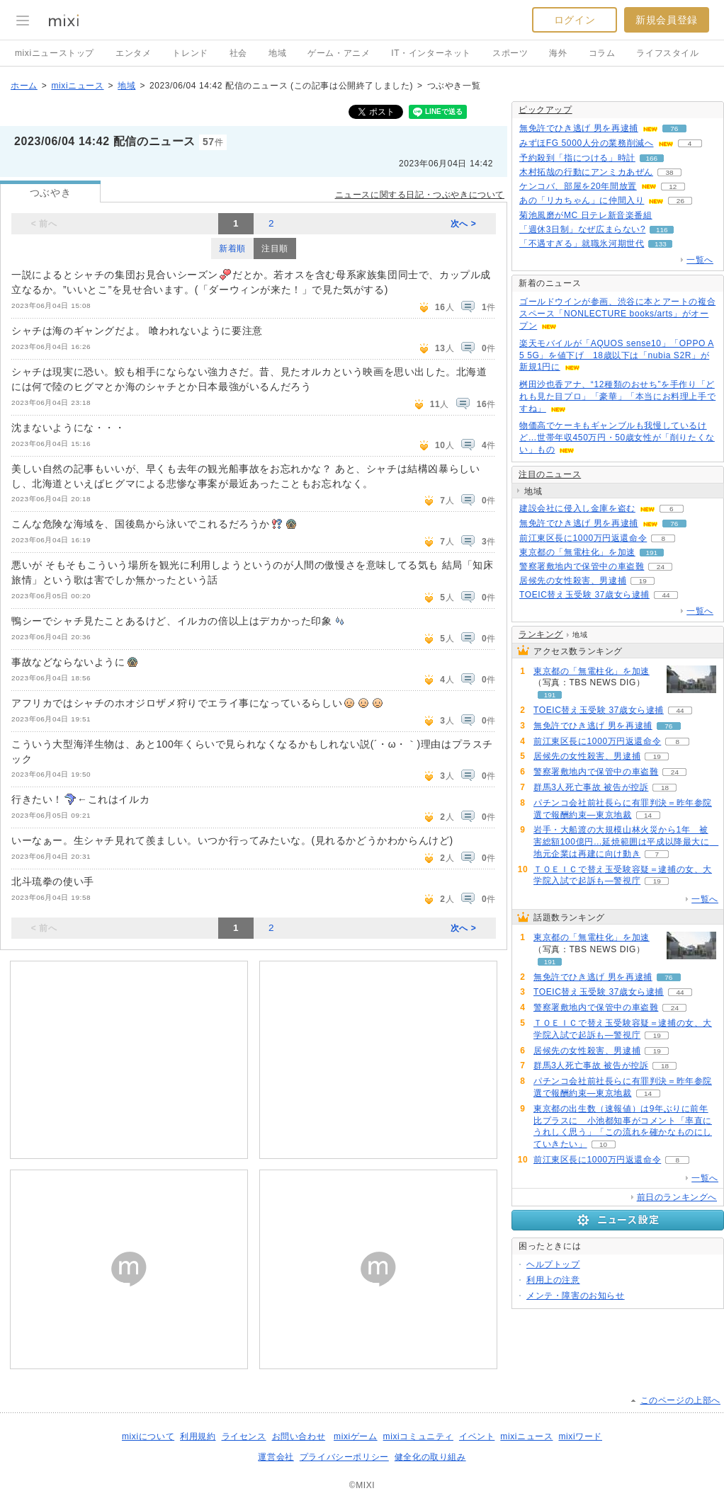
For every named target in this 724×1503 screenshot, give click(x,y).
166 (652, 158)
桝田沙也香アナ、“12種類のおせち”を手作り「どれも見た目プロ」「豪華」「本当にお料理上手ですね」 (617, 396)
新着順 (232, 248)
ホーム (24, 86)
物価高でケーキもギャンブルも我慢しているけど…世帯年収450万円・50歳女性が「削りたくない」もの (617, 438)
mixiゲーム (356, 1436)
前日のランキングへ (677, 1197)
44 (665, 595)
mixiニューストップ (54, 53)
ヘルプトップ (553, 1264)
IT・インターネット (431, 53)
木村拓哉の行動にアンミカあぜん (586, 172)
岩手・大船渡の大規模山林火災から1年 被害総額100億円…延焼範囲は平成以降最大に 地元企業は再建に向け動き (625, 842)
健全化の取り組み (430, 1457)
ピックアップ (545, 110)
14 (648, 815)
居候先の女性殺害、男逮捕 (572, 580)
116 (662, 230)
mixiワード (580, 1436)
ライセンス (244, 1436)
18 (665, 787)
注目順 (274, 248)
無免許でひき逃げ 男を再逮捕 (578, 128)
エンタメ (133, 53)
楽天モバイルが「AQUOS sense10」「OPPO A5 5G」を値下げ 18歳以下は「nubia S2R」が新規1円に (616, 355)
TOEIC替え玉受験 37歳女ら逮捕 (584, 595)
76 (674, 128)
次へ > (464, 224)
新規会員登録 (666, 19)
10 (603, 1144)
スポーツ (510, 53)
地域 (277, 53)
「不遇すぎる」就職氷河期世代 (581, 243)
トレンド (190, 53)
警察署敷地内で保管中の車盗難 (581, 566)
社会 (238, 53)
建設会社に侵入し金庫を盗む (577, 508)
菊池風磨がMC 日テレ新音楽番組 (585, 215)
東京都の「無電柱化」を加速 (577, 552)
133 (661, 244)
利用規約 (197, 1436)
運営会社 (275, 1457)
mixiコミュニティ (418, 1436)
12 (673, 186)
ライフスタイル (667, 53)
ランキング (541, 634)
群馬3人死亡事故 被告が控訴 (590, 787)
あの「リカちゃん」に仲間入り (581, 200)
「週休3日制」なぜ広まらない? (582, 229)
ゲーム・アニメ (338, 53)
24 (660, 567)
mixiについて (148, 1436)
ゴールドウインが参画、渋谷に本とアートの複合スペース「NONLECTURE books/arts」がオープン (617, 314)
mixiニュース (77, 86)
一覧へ (699, 260)
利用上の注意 (553, 1280)
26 (680, 201)
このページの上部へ (680, 1400)
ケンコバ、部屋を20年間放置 (578, 186)
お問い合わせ (299, 1436)
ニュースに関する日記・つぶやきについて (419, 195)
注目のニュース (550, 474)
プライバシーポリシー (344, 1457)
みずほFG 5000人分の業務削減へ (586, 143)
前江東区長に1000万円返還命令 (583, 538)
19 (643, 581)
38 (669, 172)
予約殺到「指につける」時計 (577, 158)
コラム (602, 53)
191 (652, 552)
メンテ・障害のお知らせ (575, 1296)
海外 (558, 53)
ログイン (574, 19)
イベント (476, 1436)
